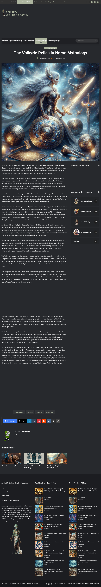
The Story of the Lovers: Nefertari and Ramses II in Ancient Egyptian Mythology (54, 553)
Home (5, 40)
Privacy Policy (6, 495)
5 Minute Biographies (82, 583)
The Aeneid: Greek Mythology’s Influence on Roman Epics (50, 2)
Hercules (48, 497)
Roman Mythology (54, 40)
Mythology (19, 412)
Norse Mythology (41, 40)
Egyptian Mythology (15, 40)
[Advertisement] (68, 20)
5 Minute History (94, 583)
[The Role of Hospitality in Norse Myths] (57, 458)
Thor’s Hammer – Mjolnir (9, 466)
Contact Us (5, 492)
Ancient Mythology (45, 58)
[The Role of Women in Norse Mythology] (34, 458)
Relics (40, 412)
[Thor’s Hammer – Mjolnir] (11, 458)
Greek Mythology (28, 40)
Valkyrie (50, 412)
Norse (30, 412)
